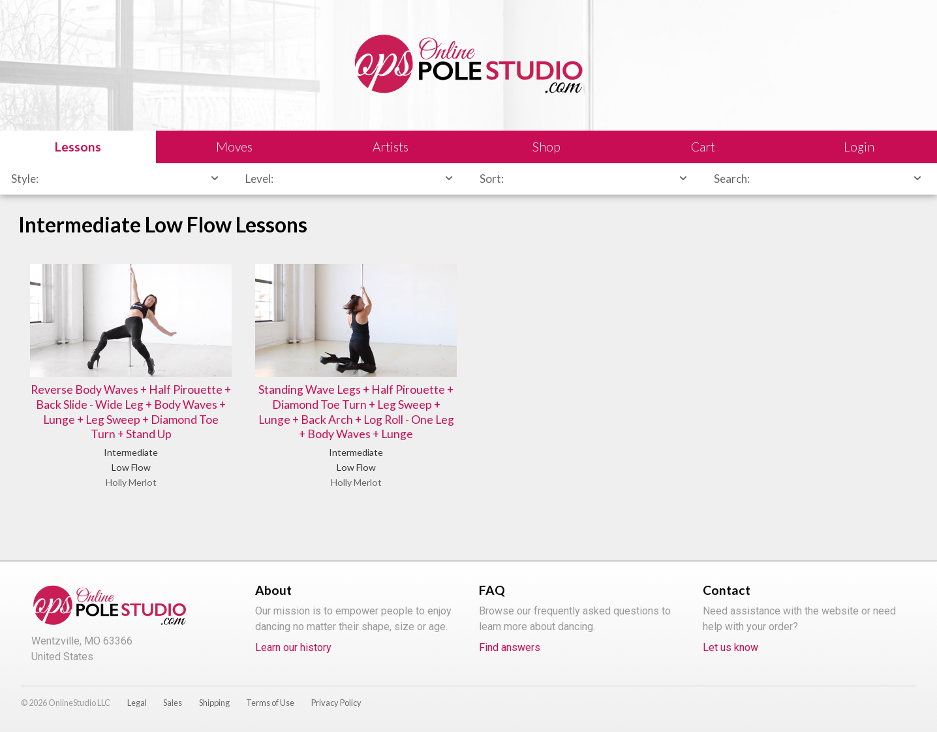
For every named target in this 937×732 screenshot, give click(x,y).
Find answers (509, 647)
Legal (137, 702)
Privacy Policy (336, 702)
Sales (172, 702)
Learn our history (293, 647)
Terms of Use (270, 702)
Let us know (730, 647)
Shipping (214, 702)
